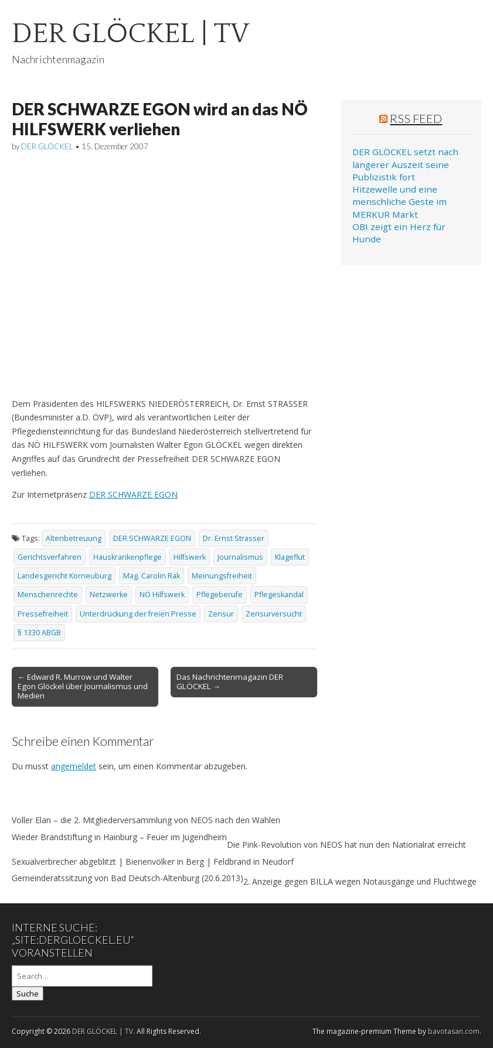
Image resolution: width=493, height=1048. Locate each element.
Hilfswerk (190, 557)
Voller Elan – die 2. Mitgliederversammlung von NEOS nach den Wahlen (146, 820)
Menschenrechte (48, 595)
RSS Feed (416, 118)
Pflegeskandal (279, 595)
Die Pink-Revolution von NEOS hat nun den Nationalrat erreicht (346, 844)
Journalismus (240, 557)
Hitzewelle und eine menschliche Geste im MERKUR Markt (399, 201)
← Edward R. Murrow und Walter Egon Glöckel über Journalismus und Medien (83, 686)
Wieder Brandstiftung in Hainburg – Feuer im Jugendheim (119, 836)
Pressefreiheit (43, 614)
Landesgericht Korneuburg (64, 576)
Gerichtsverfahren (49, 557)
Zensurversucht (274, 614)
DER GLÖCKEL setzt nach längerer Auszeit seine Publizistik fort (405, 164)
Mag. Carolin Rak (151, 576)
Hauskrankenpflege (127, 557)
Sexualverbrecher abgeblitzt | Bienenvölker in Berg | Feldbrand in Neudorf (153, 861)
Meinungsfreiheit (222, 576)
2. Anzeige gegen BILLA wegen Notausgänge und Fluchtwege (360, 881)
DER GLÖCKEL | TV (130, 33)
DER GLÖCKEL (47, 146)
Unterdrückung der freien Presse (138, 614)
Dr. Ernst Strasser (233, 538)
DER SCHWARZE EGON (133, 494)
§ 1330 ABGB (39, 633)
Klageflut (290, 557)
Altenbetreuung (73, 538)
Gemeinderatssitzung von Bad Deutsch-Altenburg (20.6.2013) (127, 877)
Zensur (221, 614)
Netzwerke (109, 595)
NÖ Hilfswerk (162, 595)
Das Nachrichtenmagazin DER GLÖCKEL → (229, 681)
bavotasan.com (454, 1031)
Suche (27, 993)
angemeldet (73, 766)
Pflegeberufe (219, 595)
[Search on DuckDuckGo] (82, 976)
